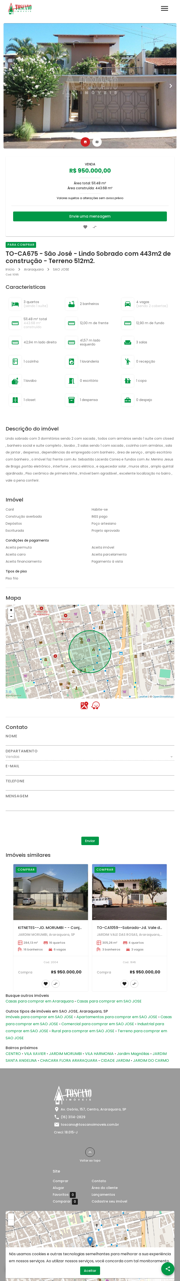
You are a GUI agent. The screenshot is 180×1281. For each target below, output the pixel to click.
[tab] (85, 142)
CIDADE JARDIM (115, 1060)
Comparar (65, 1201)
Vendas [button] (12, 756)
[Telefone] (90, 787)
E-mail (12, 766)
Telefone (15, 781)
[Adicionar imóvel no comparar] (94, 227)
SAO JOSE (61, 269)
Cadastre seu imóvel (109, 1201)
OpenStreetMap (163, 696)
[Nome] (90, 742)
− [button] (11, 616)
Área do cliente (105, 1187)
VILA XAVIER (35, 1053)
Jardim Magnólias (133, 1053)
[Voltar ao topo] (90, 1152)
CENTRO (13, 1053)
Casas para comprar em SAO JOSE (109, 1001)
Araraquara (34, 269)
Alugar (58, 1187)
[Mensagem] (90, 804)
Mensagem (17, 796)
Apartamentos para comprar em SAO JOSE (116, 1017)
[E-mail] (90, 772)
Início (10, 269)
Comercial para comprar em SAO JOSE (97, 1024)
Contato (99, 1181)
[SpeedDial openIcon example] (167, 1268)
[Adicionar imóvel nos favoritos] (85, 227)
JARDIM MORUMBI (65, 1053)
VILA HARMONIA (99, 1053)
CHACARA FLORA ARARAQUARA (69, 1060)
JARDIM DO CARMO (151, 1060)
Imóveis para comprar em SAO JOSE (39, 1017)
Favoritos (64, 1195)
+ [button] (11, 610)
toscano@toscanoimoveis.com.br (90, 1124)
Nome (11, 736)
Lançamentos (103, 1194)
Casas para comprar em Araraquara (40, 1001)
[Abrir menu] (164, 8)
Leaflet (143, 696)
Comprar (60, 1181)
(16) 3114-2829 (73, 1117)
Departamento (22, 751)
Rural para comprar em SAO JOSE (83, 1031)
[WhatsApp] (12, 1268)
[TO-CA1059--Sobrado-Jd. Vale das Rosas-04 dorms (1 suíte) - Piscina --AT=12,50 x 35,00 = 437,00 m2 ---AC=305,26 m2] (129, 892)
